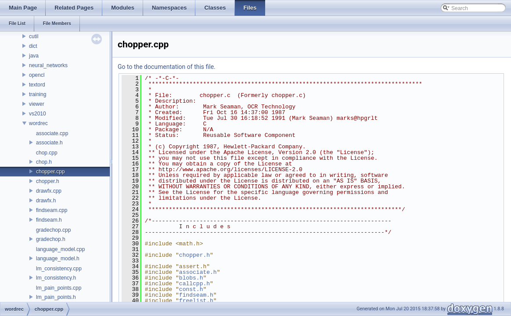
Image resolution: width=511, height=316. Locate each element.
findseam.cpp (51, 210)
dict (33, 46)
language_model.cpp (60, 249)
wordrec (38, 123)
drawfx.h (46, 201)
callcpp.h (194, 283)
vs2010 (37, 114)
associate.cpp (52, 133)
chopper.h (47, 181)
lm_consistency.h (56, 278)
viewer (36, 104)
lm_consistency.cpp (59, 269)
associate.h (49, 143)
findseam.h (49, 220)
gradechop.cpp (53, 230)
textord (37, 85)
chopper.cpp (50, 172)
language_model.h (57, 258)
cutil (33, 36)
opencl (36, 75)
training (37, 94)
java (34, 56)
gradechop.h (50, 239)
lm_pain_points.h (56, 297)
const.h (191, 289)
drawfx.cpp (48, 191)
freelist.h (196, 301)
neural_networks (48, 65)
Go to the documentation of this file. (167, 66)
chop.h (44, 162)
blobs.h (191, 278)
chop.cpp (47, 153)
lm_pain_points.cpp (58, 288)
